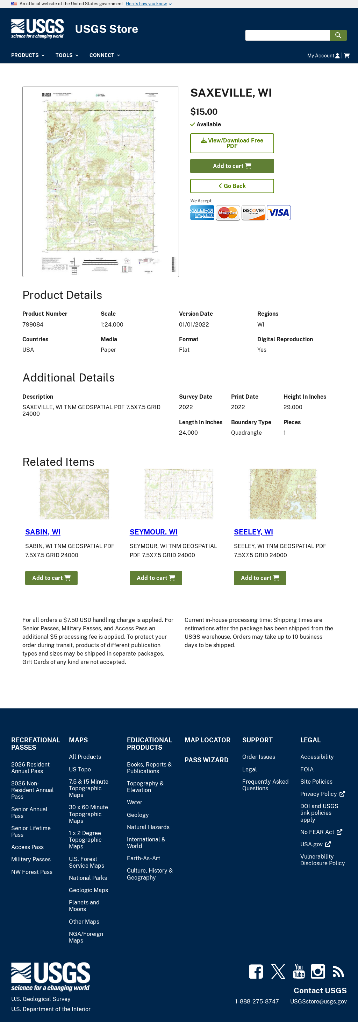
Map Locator (208, 740)
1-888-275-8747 (257, 1001)
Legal (310, 740)
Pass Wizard (207, 760)
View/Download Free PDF (232, 143)
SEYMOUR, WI (154, 532)
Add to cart (232, 166)
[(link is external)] (319, 794)
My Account (323, 55)
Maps (78, 740)
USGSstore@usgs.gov (318, 1001)
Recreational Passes (34, 743)
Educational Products (149, 743)
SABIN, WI (42, 532)
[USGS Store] (179, 29)
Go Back (232, 186)
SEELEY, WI (253, 532)
